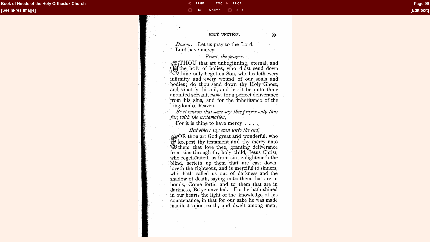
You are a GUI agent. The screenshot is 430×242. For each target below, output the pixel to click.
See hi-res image (18, 10)
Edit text (420, 10)
